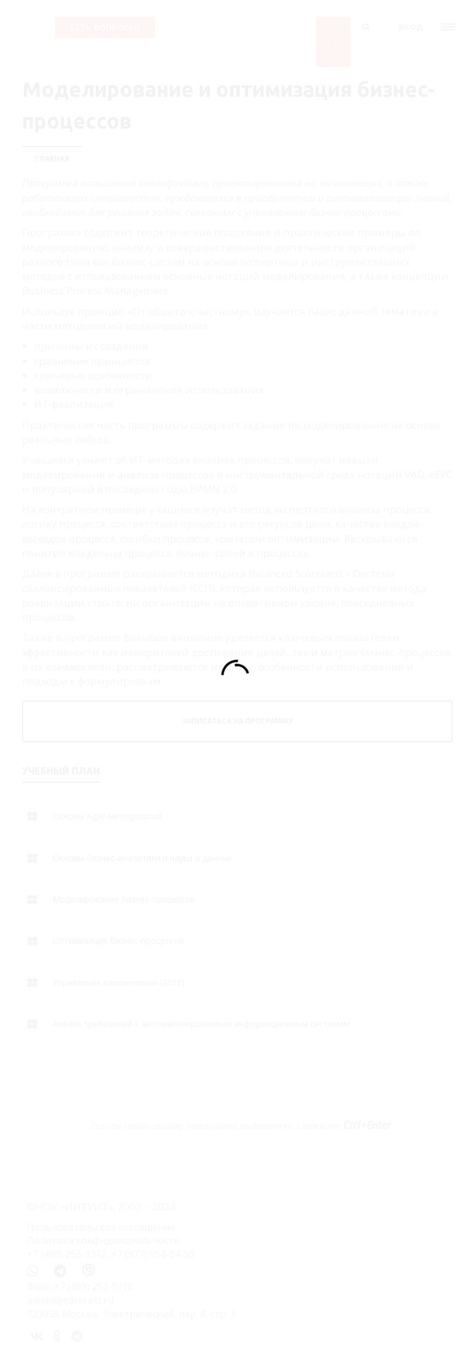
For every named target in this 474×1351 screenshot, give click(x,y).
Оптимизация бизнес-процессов (118, 940)
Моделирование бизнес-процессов (124, 899)
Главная (52, 159)
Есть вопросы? (105, 27)
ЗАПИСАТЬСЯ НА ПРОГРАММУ (237, 721)
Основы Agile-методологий (108, 816)
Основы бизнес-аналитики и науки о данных (142, 858)
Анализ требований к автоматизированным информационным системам (201, 1023)
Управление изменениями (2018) (119, 982)
